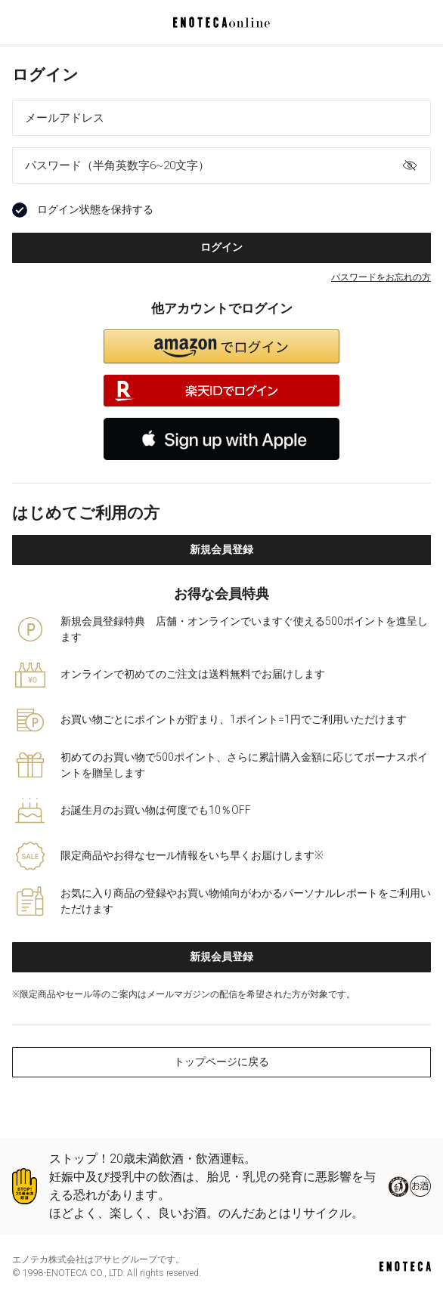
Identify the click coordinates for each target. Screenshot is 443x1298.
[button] (221, 346)
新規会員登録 (221, 549)
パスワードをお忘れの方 (381, 277)
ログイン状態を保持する (82, 210)
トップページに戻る (221, 1061)
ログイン (221, 247)
